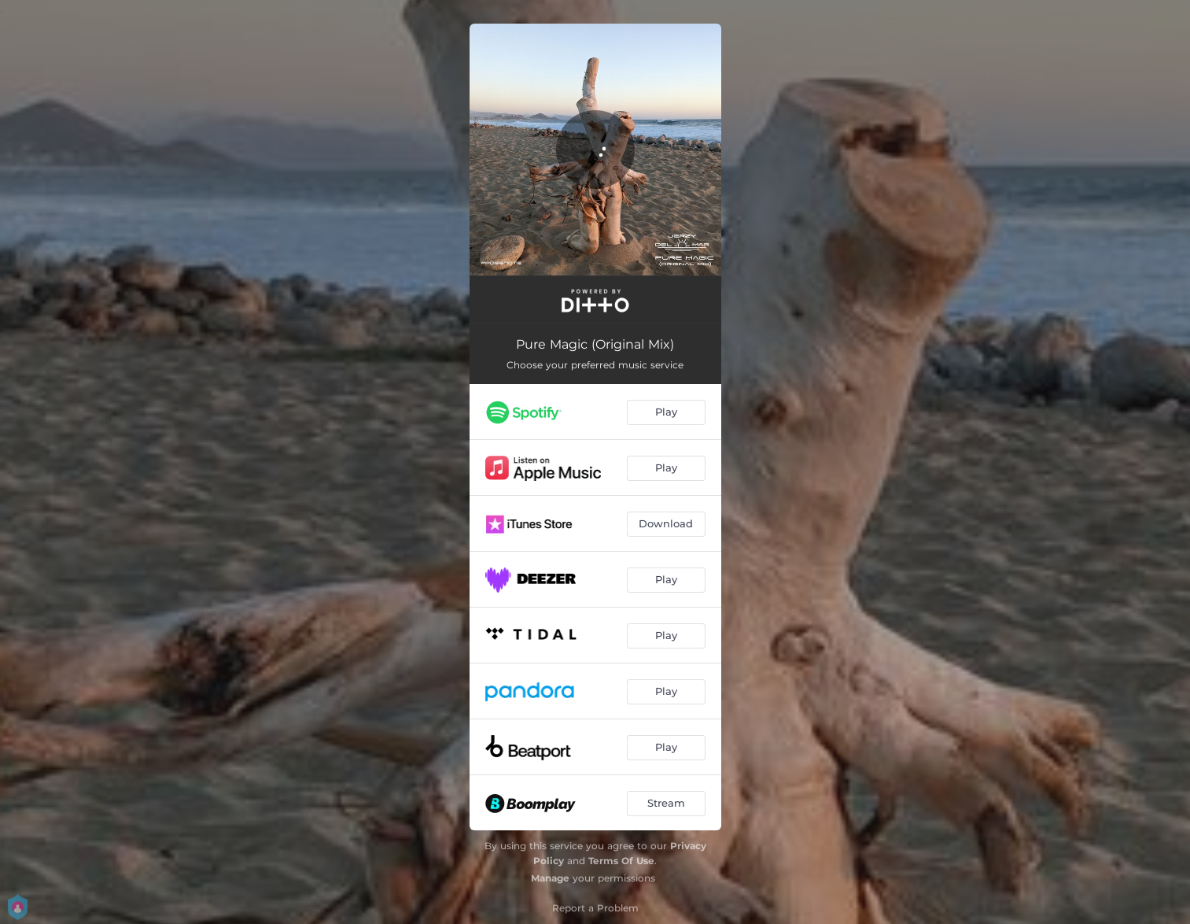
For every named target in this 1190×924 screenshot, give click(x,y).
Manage (550, 878)
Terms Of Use (621, 861)
